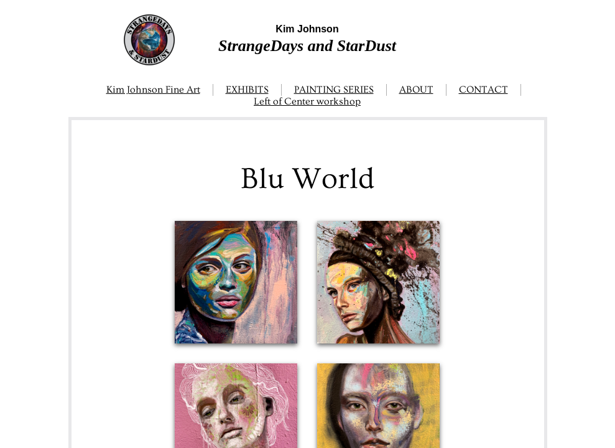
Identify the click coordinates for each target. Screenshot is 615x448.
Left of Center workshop (307, 101)
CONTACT (483, 89)
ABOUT (416, 89)
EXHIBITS (247, 89)
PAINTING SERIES (334, 89)
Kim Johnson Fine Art (153, 89)
